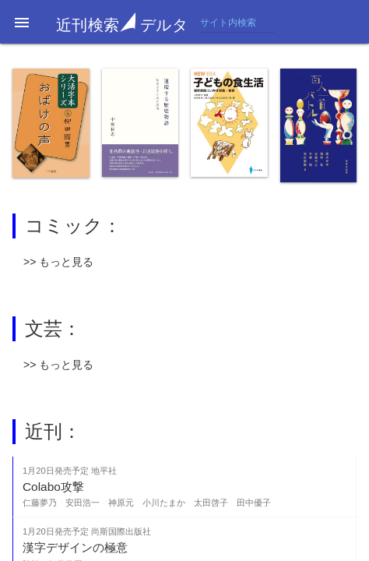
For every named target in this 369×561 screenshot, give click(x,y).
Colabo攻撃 (53, 486)
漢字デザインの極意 (75, 547)
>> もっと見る (58, 262)
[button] (21, 22)
